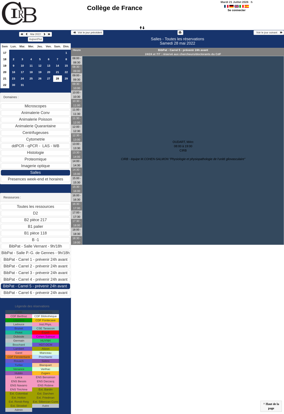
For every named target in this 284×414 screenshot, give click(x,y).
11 (31, 65)
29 (66, 78)
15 (66, 65)
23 (13, 78)
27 (48, 78)
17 (4, 52)
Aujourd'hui (35, 39)
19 (4, 65)
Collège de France (114, 7)
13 (48, 65)
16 (13, 72)
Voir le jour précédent (87, 32)
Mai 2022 (35, 34)
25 (31, 78)
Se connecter (237, 10)
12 (40, 65)
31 (22, 85)
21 (57, 72)
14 (57, 65)
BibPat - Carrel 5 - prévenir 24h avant (183, 50)
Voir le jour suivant (269, 32)
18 (4, 59)
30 (13, 85)
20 (4, 72)
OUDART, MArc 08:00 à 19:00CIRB (183, 150)
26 (40, 78)
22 (66, 72)
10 (22, 65)
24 (22, 78)
